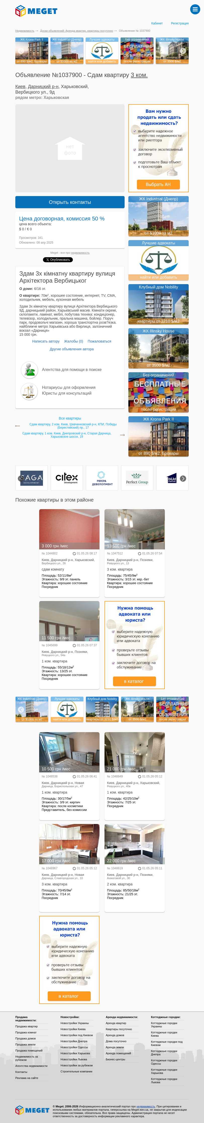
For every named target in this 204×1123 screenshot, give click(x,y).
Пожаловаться (99, 341)
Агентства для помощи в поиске (71, 369)
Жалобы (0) (73, 341)
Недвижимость (24, 30)
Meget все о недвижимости (32, 1110)
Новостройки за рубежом (77, 1065)
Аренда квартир (116, 1023)
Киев (20, 86)
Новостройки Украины (75, 1023)
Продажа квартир (26, 1026)
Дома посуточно (116, 1041)
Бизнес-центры (115, 1059)
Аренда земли (115, 1047)
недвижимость (80, 252)
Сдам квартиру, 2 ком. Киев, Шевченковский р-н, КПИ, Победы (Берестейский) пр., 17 (73, 426)
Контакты (21, 1071)
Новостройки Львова (74, 1059)
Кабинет (157, 23)
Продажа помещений (28, 1050)
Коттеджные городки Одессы (164, 1062)
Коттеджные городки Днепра (164, 1053)
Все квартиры (70, 418)
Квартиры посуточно (119, 1029)
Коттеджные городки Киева (164, 1034)
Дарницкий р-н (43, 86)
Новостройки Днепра (74, 1041)
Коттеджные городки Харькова (164, 1071)
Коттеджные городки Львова (164, 1080)
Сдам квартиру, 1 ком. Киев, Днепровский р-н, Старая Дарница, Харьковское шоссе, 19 (66, 435)
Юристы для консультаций (66, 393)
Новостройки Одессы (74, 1047)
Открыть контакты (70, 202)
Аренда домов (115, 1035)
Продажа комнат (26, 1032)
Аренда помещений (118, 1053)
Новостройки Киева (73, 1029)
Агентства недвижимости (31, 1065)
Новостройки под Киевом (77, 1035)
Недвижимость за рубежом (26, 1058)
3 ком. (139, 74)
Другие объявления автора (72, 349)
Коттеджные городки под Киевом (167, 1043)
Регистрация (180, 23)
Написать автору (46, 341)
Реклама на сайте (26, 1077)
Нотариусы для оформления (68, 387)
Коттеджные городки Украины (164, 1025)
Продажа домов (25, 1038)
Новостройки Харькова (75, 1053)
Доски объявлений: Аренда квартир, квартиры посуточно (76, 30)
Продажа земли (25, 1044)
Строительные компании (76, 1071)
